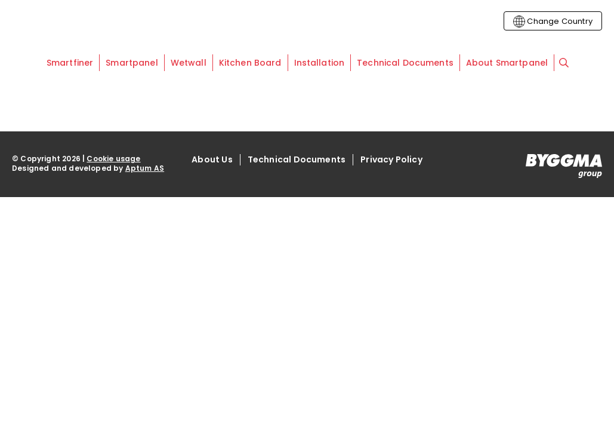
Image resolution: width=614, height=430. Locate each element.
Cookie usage (113, 158)
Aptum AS (144, 168)
